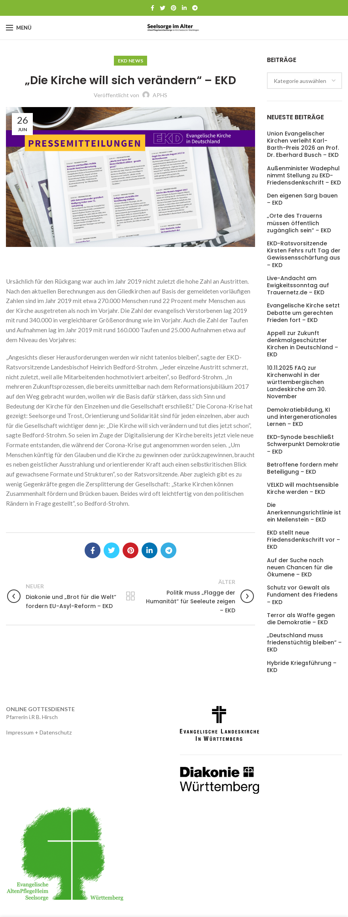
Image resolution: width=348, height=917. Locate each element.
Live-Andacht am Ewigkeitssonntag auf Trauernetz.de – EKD (298, 285)
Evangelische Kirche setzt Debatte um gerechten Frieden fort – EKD (303, 313)
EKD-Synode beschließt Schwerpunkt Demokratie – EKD (303, 444)
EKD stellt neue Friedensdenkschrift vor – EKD (303, 540)
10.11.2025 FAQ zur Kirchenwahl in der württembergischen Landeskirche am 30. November (296, 382)
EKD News (130, 61)
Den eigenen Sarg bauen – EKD (302, 199)
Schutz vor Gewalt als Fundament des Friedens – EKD (302, 595)
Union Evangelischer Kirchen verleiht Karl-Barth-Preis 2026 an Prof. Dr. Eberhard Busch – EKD (303, 144)
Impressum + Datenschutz (39, 732)
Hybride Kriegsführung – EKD (302, 666)
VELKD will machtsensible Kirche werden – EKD (303, 488)
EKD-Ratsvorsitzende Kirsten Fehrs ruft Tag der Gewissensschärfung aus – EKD (303, 254)
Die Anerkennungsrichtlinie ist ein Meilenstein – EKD (304, 512)
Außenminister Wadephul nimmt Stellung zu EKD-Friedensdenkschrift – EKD (304, 175)
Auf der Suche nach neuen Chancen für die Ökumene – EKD (300, 567)
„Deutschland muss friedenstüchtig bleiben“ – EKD (304, 642)
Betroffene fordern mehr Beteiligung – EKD (303, 468)
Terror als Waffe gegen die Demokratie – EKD (301, 619)
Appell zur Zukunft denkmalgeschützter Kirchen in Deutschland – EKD (302, 344)
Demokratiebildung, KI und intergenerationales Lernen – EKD (302, 417)
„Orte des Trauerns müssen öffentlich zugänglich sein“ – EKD (299, 223)
